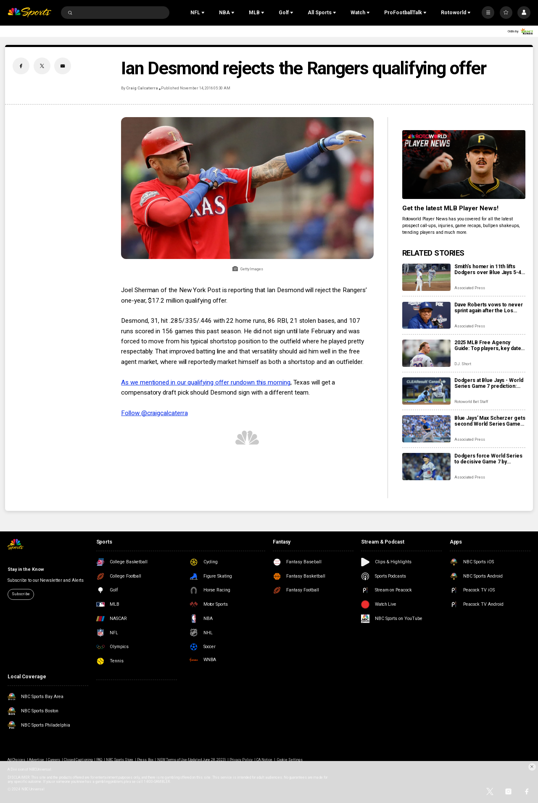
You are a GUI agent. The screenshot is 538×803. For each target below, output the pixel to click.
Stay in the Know (25, 569)
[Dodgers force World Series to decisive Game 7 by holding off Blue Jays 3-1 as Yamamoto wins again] (426, 466)
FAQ (99, 760)
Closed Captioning (78, 760)
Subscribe (20, 594)
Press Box (145, 760)
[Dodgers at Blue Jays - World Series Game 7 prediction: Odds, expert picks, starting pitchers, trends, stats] (426, 391)
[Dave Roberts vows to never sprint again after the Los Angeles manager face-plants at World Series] (426, 315)
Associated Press (469, 288)
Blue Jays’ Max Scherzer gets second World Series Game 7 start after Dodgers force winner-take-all (489, 421)
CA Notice (264, 760)
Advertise (36, 760)
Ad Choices (16, 760)
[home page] (29, 13)
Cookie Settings (290, 760)
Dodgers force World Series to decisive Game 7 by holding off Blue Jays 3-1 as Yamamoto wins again (488, 459)
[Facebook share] (21, 66)
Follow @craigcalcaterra (154, 413)
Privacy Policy (241, 760)
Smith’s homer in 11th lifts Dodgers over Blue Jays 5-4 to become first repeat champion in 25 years (487, 269)
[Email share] (62, 66)
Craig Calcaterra (142, 88)
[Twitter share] (42, 66)
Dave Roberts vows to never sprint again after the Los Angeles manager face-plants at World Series (489, 308)
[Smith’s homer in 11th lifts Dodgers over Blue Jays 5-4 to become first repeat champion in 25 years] (426, 277)
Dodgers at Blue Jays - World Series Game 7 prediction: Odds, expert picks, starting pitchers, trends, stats (488, 383)
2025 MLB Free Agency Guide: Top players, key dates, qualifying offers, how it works (489, 345)
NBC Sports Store (120, 760)
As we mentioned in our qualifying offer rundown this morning (205, 382)
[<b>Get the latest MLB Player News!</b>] (463, 164)
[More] (488, 12)
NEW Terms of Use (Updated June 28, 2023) (191, 760)
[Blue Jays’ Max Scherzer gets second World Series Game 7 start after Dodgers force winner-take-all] (426, 428)
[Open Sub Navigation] (203, 12)
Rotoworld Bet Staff (471, 402)
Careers (54, 760)
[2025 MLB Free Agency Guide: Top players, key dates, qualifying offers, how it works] (426, 353)
